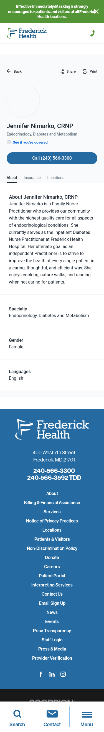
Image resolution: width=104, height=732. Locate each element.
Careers (52, 566)
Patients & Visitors (52, 539)
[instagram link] (63, 674)
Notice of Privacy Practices (52, 521)
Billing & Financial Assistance (52, 502)
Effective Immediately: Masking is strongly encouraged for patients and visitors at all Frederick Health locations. (52, 11)
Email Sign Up (52, 603)
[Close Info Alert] (96, 11)
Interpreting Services (52, 585)
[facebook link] (41, 674)
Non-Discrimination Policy (52, 548)
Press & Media (52, 649)
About (52, 493)
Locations (52, 530)
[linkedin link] (52, 674)
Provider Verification (52, 658)
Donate (52, 557)
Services (52, 511)
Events (52, 621)
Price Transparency (52, 630)
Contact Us (52, 594)
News (52, 612)
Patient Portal (52, 575)
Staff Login (52, 639)
